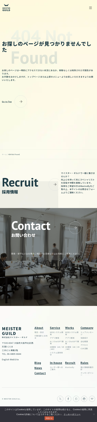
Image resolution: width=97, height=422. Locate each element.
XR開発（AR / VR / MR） (57, 348)
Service (55, 328)
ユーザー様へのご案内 (56, 368)
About (38, 328)
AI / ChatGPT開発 (57, 342)
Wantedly (69, 367)
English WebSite (10, 359)
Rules (85, 363)
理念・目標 (39, 332)
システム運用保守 (56, 353)
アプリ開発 (54, 338)
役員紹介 (84, 338)
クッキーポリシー (87, 374)
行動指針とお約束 (40, 336)
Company (87, 328)
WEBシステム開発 (56, 333)
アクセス (84, 345)
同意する (49, 418)
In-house (56, 363)
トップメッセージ (87, 333)
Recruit (70, 363)
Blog (37, 363)
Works (69, 328)
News (38, 368)
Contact (40, 373)
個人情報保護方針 (87, 368)
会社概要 (84, 341)
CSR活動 (84, 348)
